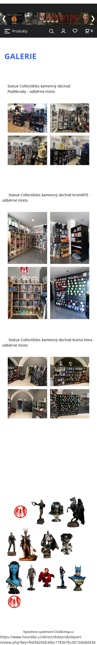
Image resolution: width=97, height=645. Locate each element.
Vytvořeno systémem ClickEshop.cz (48, 632)
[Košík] (89, 31)
